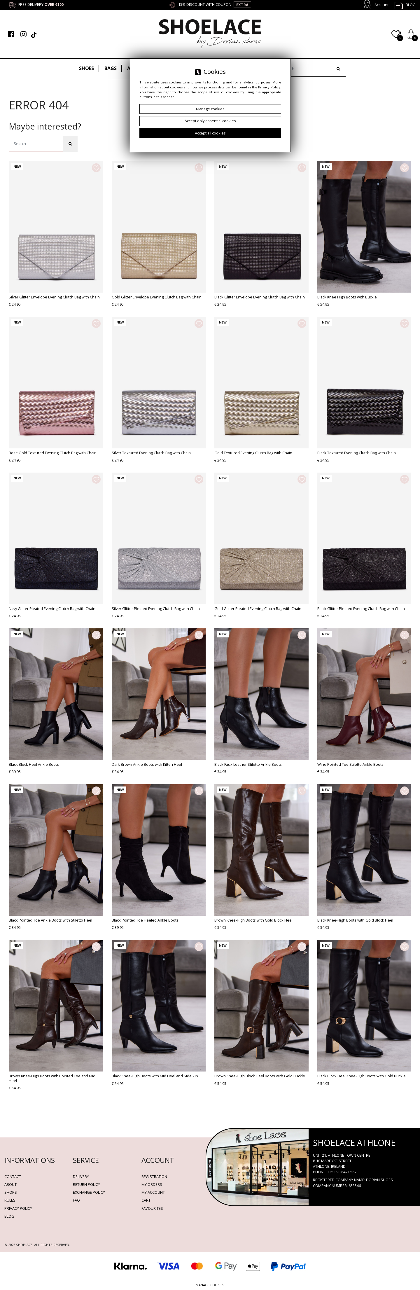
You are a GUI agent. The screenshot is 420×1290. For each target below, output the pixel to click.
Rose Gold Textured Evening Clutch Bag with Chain (53, 452)
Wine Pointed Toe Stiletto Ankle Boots (350, 764)
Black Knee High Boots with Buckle (347, 297)
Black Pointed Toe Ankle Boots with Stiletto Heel (50, 920)
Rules (9, 1200)
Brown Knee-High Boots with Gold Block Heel (253, 920)
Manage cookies (210, 1285)
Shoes (86, 68)
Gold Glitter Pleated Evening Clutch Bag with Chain (257, 608)
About (10, 1184)
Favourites (152, 1208)
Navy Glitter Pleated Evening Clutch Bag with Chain (52, 608)
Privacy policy (18, 1208)
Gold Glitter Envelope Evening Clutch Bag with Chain (157, 297)
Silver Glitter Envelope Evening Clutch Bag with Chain (54, 297)
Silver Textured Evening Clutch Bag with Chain (151, 452)
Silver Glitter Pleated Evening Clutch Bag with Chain (156, 608)
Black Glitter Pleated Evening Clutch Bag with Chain (361, 608)
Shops (10, 1192)
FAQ (76, 1200)
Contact (12, 1176)
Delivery (81, 1176)
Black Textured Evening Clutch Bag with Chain (356, 452)
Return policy (86, 1184)
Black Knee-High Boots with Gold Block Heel (355, 920)
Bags (110, 68)
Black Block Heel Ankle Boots (34, 764)
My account (153, 1192)
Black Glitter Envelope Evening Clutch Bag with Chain (259, 297)
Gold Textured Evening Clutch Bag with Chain (253, 452)
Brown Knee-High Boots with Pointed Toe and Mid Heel (52, 1078)
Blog (405, 5)
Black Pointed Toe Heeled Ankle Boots (145, 920)
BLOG (9, 1216)
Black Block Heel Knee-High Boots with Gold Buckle (361, 1076)
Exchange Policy (89, 1192)
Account (381, 4)
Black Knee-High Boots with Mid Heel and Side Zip (155, 1076)
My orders (151, 1184)
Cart (145, 1200)
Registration (154, 1176)
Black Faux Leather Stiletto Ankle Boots (248, 764)
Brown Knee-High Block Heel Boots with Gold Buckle (259, 1076)
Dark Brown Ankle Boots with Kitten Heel (147, 764)
